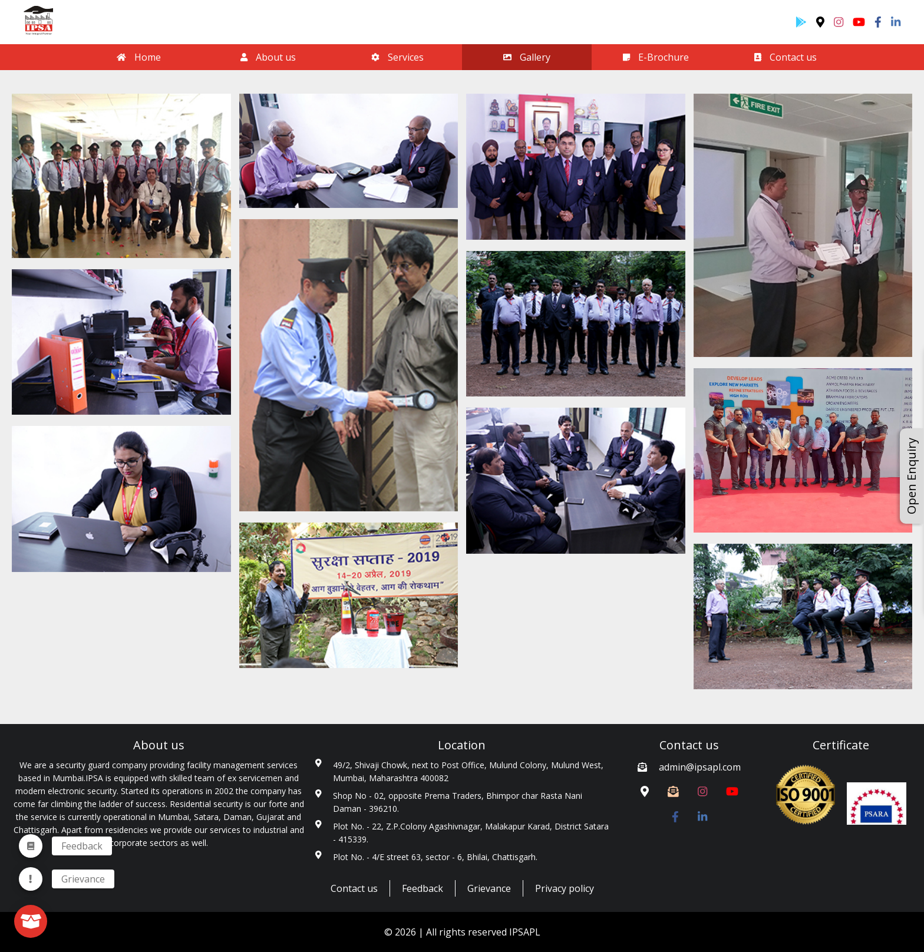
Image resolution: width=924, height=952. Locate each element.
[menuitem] (30, 879)
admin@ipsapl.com (700, 767)
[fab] (30, 921)
